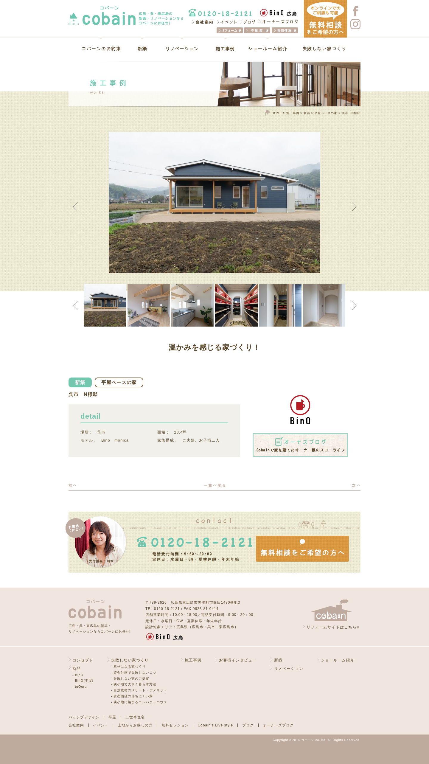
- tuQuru (79, 686)
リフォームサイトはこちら (332, 627)
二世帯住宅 (135, 717)
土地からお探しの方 (135, 725)
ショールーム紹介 (267, 49)
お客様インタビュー (238, 660)
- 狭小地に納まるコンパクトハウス (139, 702)
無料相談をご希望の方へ (302, 549)
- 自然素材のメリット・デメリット (139, 690)
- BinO (77, 675)
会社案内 (202, 21)
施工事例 (225, 49)
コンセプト (82, 660)
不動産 (257, 30)
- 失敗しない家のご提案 (130, 678)
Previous (77, 206)
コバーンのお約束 (105, 49)
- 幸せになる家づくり (128, 666)
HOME (277, 113)
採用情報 (285, 30)
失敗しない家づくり (320, 49)
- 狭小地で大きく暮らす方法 (134, 684)
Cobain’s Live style (215, 725)
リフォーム (230, 30)
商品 (76, 668)
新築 (142, 49)
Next (352, 206)
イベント (227, 21)
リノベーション (182, 49)
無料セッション (175, 725)
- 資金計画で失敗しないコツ (134, 672)
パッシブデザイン (84, 717)
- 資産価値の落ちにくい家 (132, 696)
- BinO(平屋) (83, 680)
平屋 (112, 717)
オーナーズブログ (278, 21)
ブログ (248, 21)
